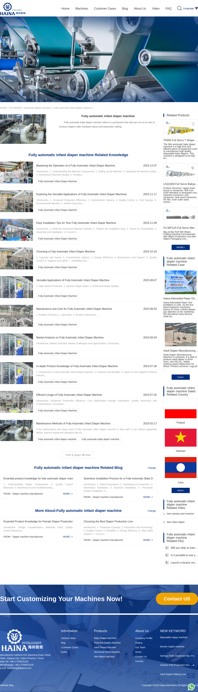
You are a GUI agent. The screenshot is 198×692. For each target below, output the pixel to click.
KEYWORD (15, 108)
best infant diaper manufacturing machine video (178, 523)
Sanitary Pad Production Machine (177, 666)
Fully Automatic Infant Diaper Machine (57, 181)
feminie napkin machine (172, 647)
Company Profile (143, 638)
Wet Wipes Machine (104, 656)
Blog (63, 642)
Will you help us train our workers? (181, 547)
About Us (142, 631)
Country (139, 661)
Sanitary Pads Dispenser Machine (177, 656)
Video (64, 652)
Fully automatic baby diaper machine (100, 439)
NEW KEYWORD (173, 631)
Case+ (180, 377)
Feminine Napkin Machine (107, 642)
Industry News (68, 638)
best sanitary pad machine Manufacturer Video (178, 515)
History (139, 642)
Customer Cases (69, 647)
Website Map (6, 685)
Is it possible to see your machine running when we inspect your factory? (181, 555)
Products (100, 631)
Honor (138, 652)
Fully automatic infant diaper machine (72, 108)
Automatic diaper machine (37, 108)
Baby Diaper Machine (105, 638)
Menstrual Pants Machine (107, 652)
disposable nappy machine (173, 638)
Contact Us (141, 656)
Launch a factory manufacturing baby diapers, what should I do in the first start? (181, 562)
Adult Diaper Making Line (173, 675)
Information (69, 631)
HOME (3, 108)
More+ (180, 490)
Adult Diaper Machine (105, 647)
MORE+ (181, 247)
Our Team (140, 647)
